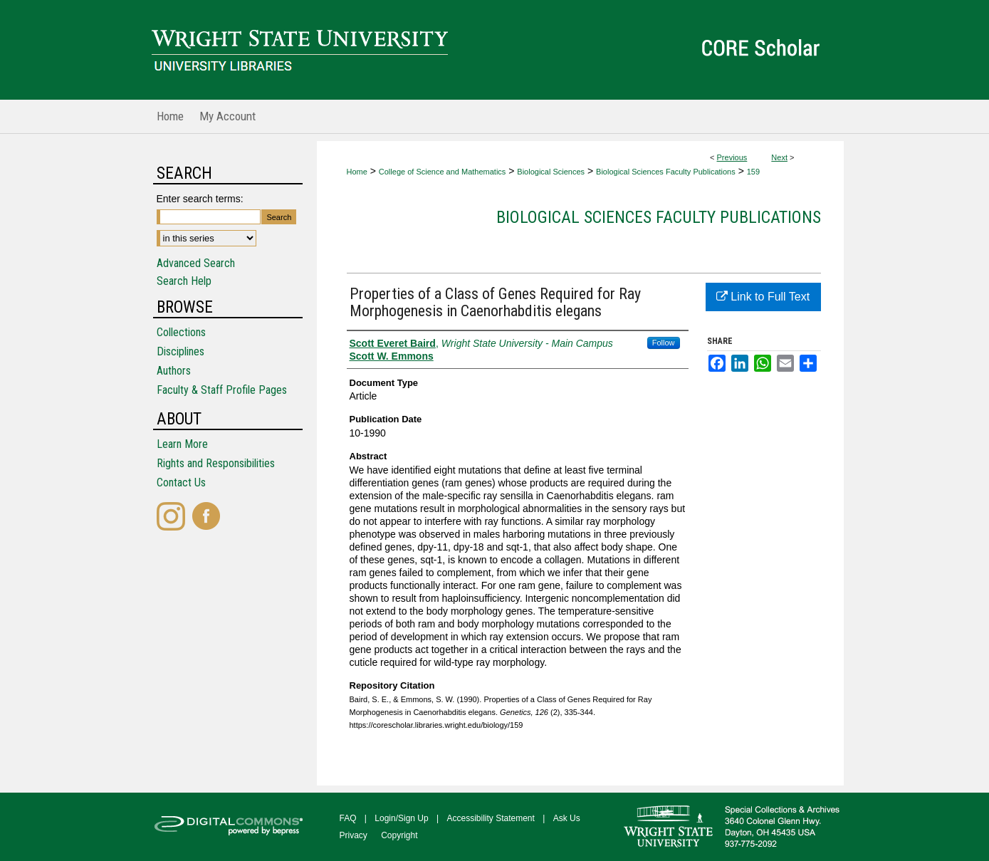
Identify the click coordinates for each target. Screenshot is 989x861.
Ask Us (566, 818)
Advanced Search (196, 263)
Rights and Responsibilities (216, 463)
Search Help (184, 281)
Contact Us (181, 482)
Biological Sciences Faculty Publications (666, 171)
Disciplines (180, 351)
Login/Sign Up (401, 818)
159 (753, 171)
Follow (663, 342)
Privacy (353, 835)
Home (357, 171)
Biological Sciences (551, 171)
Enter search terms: (200, 198)
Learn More (182, 444)
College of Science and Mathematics (442, 171)
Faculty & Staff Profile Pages (222, 390)
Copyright (399, 835)
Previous (732, 157)
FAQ (348, 818)
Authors (174, 370)
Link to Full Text (763, 297)
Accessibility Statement (491, 818)
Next (779, 157)
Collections (181, 332)
